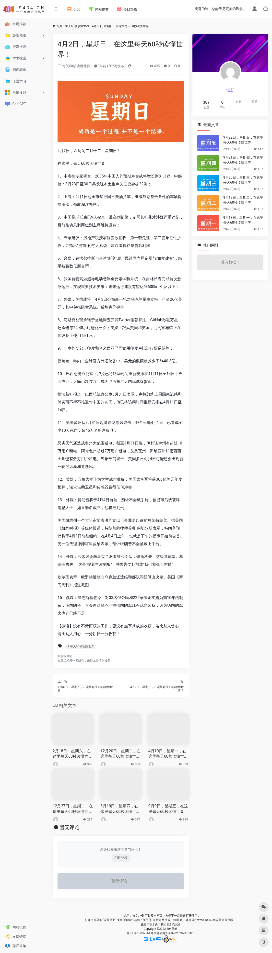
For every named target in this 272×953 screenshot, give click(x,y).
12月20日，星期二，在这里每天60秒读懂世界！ (120, 754)
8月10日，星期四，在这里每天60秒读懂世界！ (119, 809)
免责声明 (147, 924)
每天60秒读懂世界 (77, 26)
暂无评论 (69, 827)
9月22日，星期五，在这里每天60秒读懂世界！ (243, 139)
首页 (59, 26)
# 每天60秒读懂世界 (81, 646)
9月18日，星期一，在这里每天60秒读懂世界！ (243, 220)
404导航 (171, 929)
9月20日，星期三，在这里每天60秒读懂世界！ (243, 180)
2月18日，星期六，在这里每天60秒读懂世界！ (72, 754)
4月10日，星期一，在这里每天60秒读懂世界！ (167, 754)
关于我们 (160, 924)
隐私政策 (174, 924)
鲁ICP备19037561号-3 (141, 933)
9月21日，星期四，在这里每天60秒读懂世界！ (243, 159)
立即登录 (121, 858)
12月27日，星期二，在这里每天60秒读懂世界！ (73, 809)
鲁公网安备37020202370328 (175, 933)
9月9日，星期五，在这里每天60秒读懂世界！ (168, 809)
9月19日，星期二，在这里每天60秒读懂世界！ (243, 200)
